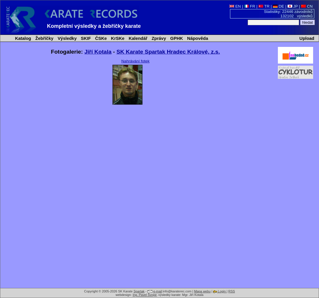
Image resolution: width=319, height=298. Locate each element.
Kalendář (137, 38)
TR (264, 6)
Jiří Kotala (98, 52)
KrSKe (117, 38)
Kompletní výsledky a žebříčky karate (94, 26)
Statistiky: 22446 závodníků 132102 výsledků (288, 13)
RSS (231, 291)
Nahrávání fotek (135, 61)
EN (235, 6)
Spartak (139, 291)
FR (249, 6)
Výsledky (66, 38)
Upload (306, 38)
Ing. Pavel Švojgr (144, 295)
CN (307, 6)
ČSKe (100, 38)
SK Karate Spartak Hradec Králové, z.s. (168, 52)
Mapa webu (202, 291)
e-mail (157, 291)
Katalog (22, 38)
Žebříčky (43, 38)
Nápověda (197, 38)
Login (220, 291)
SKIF (85, 38)
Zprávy (158, 38)
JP (293, 6)
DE (278, 6)
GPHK (176, 38)
